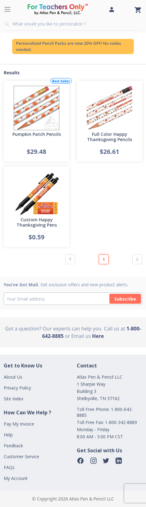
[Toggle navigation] (7, 9)
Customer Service (21, 456)
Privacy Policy (17, 388)
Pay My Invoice (19, 424)
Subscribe (125, 299)
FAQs (9, 467)
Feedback (13, 446)
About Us (13, 377)
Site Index (13, 399)
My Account (16, 478)
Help (8, 435)
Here (98, 336)
